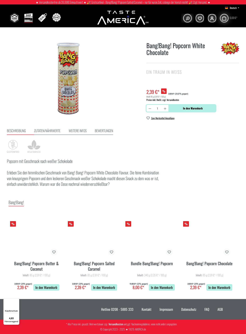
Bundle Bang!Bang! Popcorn (152, 263)
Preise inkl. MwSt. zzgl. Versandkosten (162, 100)
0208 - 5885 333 (121, 309)
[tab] (20, 131)
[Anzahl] (157, 108)
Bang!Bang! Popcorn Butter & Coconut (36, 266)
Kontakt (146, 309)
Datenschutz (188, 309)
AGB (220, 309)
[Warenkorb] (228, 18)
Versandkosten (115, 324)
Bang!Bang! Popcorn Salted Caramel (94, 266)
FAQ (206, 309)
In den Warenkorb (193, 108)
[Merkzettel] (199, 18)
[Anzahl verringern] (149, 108)
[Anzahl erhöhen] (165, 108)
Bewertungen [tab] (104, 130)
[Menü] (17, 300)
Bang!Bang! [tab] (16, 202)
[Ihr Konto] (211, 18)
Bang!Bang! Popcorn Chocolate (209, 263)
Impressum (166, 309)
